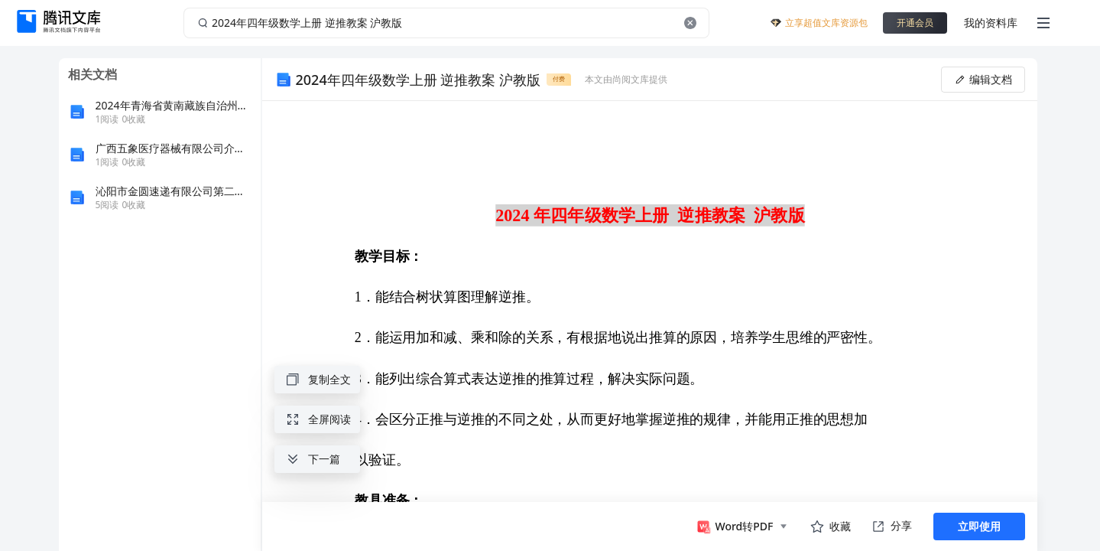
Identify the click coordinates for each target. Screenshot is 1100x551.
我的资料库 (990, 22)
